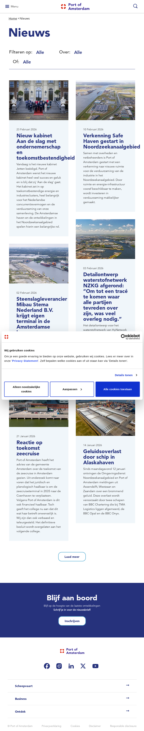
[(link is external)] (48, 666)
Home (13, 18)
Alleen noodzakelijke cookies (26, 389)
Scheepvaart (24, 686)
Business (21, 699)
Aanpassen (72, 389)
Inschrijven (72, 621)
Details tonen (124, 375)
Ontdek (20, 711)
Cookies (75, 726)
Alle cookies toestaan (117, 389)
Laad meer (72, 557)
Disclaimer (95, 726)
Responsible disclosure (123, 726)
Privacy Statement (25, 360)
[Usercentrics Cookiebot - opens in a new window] (123, 337)
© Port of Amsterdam (20, 726)
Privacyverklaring (51, 726)
